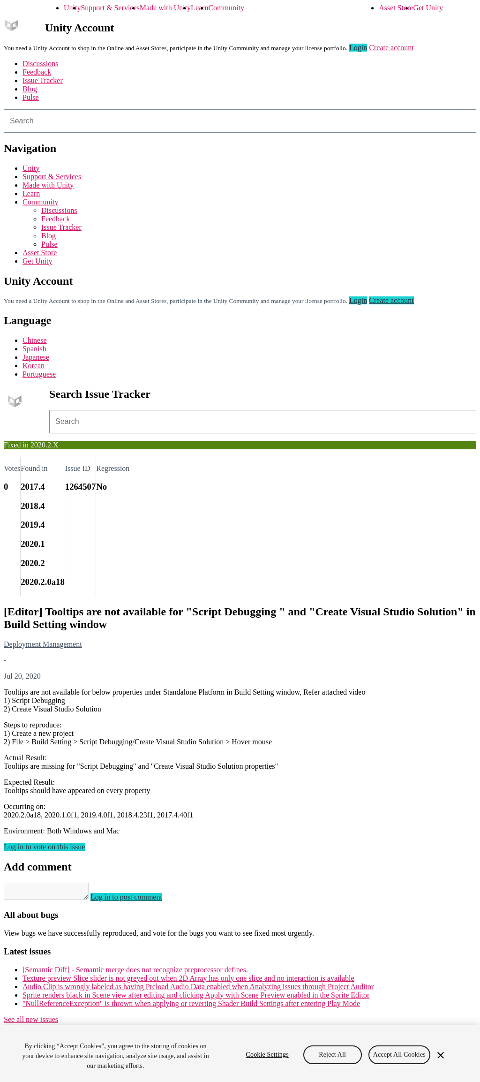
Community (226, 8)
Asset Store (396, 8)
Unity (72, 8)
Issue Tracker (42, 80)
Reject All (332, 1054)
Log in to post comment (136, 900)
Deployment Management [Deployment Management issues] (43, 644)
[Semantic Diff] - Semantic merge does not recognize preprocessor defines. (135, 972)
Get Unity (428, 8)
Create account (391, 48)
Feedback (36, 72)
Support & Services (110, 8)
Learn (199, 8)
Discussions (40, 64)
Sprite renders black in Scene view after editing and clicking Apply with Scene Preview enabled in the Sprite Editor (195, 998)
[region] (240, 1053)
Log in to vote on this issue (44, 847)
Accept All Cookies (399, 1054)
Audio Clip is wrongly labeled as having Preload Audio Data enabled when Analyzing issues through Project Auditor (198, 989)
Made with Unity (165, 8)
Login (358, 48)
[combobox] (240, 121)
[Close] (440, 1055)
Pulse (30, 97)
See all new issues (31, 1022)
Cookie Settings (267, 1054)
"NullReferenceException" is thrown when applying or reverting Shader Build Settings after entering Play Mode (191, 1006)
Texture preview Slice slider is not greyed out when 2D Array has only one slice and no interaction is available (188, 981)
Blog (29, 89)
